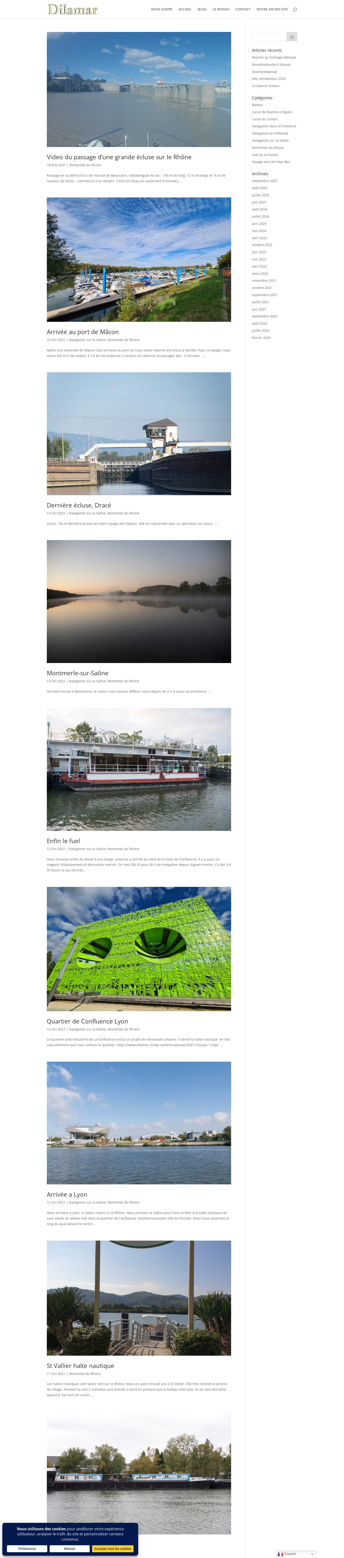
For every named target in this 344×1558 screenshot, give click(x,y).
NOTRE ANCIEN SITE (272, 9)
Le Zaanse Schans (266, 86)
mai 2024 (259, 230)
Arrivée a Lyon (67, 1194)
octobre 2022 (262, 245)
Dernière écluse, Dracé (79, 505)
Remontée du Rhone (85, 165)
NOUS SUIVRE (161, 9)
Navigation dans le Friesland (274, 126)
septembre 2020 (264, 316)
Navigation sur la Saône (87, 340)
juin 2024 (259, 223)
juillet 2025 (260, 195)
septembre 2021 (264, 295)
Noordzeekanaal (264, 71)
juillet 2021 (260, 302)
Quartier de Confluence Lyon (87, 1021)
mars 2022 (260, 273)
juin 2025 (259, 202)
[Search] (292, 36)
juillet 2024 (260, 216)
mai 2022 (259, 259)
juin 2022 (259, 252)
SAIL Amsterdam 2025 (269, 78)
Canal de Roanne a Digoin (272, 112)
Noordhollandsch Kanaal (271, 64)
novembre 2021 (264, 280)
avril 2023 (259, 238)
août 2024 (259, 209)
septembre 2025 (264, 180)
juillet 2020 (260, 330)
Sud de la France (265, 155)
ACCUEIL (185, 9)
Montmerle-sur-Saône (77, 673)
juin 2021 (259, 309)
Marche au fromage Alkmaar (274, 57)
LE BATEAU (221, 9)
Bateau (257, 105)
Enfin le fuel (63, 841)
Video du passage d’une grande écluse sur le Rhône (119, 157)
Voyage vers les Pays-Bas (271, 162)
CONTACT (243, 9)
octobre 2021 (262, 287)
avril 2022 (259, 266)
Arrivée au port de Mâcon (83, 332)
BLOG (202, 9)
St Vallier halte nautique (80, 1365)
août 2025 (259, 188)
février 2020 (261, 337)
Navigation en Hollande (270, 133)
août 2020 (259, 323)
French (287, 1554)
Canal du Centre (264, 119)
